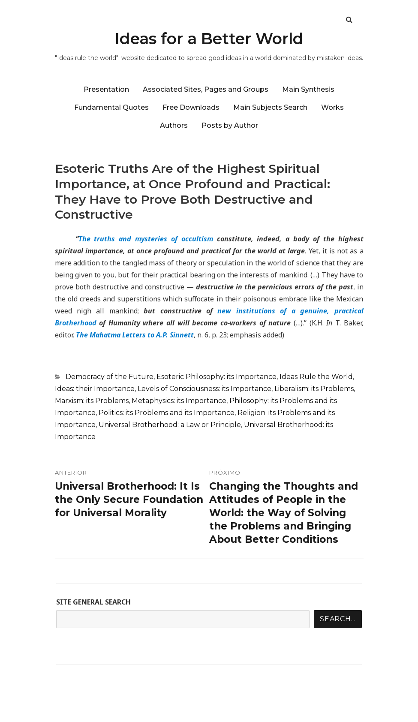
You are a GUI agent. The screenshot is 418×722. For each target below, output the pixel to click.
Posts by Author (229, 125)
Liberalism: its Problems (314, 389)
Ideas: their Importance (95, 389)
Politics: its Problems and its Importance (167, 413)
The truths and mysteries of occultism (145, 239)
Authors (174, 125)
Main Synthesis (308, 89)
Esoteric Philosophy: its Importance (216, 377)
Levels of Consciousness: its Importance (204, 389)
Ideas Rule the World (316, 377)
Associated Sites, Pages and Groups (205, 89)
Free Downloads (191, 107)
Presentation (106, 89)
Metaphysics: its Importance (179, 401)
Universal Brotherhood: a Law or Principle (170, 425)
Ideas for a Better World (209, 38)
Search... (338, 619)
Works (332, 107)
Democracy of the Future (109, 377)
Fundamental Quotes (111, 107)
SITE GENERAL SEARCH (93, 602)
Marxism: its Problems (92, 401)
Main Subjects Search (270, 107)
